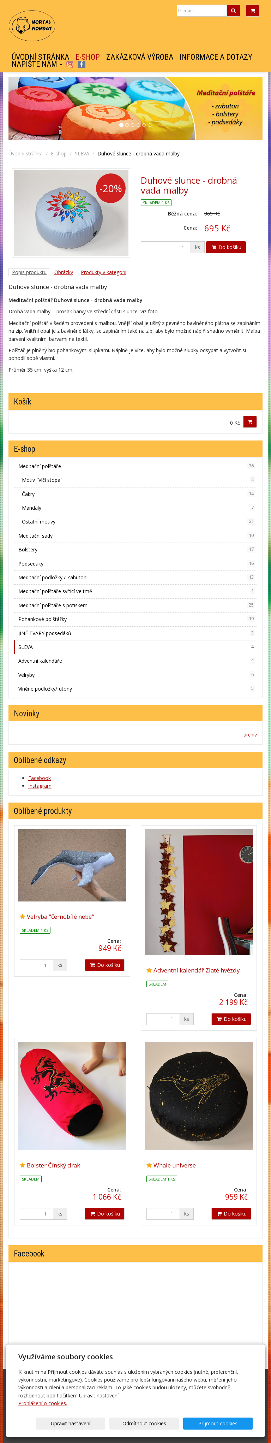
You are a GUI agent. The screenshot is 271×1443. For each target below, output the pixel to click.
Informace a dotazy (216, 57)
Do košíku (226, 247)
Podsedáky (136, 563)
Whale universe (174, 1165)
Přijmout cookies (225, 1423)
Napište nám (37, 64)
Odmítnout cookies (167, 1423)
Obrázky (63, 272)
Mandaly (138, 507)
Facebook (81, 64)
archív (250, 734)
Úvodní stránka (40, 57)
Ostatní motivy (138, 521)
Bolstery (136, 549)
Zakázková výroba (139, 57)
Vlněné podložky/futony (136, 688)
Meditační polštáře (136, 465)
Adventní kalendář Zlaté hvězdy (196, 970)
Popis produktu (29, 272)
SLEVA (82, 153)
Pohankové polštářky (136, 618)
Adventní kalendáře (136, 660)
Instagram (70, 64)
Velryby (136, 674)
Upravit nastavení (109, 1423)
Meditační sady (136, 535)
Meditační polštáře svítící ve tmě (136, 591)
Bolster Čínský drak (53, 1165)
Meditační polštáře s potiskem (136, 605)
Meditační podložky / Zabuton (136, 577)
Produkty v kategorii (103, 272)
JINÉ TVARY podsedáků (136, 633)
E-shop (88, 57)
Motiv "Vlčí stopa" (138, 479)
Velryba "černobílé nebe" (60, 916)
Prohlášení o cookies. (42, 1403)
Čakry (138, 493)
